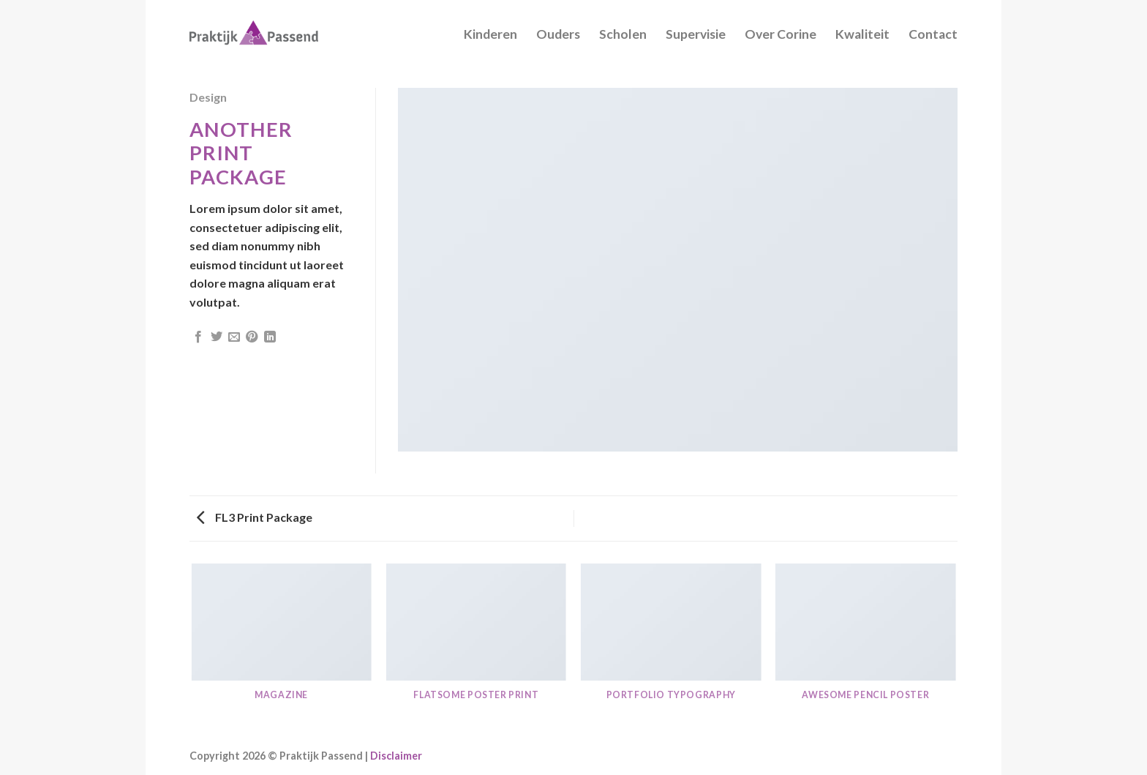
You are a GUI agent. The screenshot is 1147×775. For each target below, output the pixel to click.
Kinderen (490, 34)
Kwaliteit (862, 34)
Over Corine (780, 34)
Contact (933, 34)
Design (208, 97)
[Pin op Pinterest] (251, 337)
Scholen (623, 34)
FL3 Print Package (254, 517)
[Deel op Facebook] (198, 337)
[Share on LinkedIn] (270, 337)
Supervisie (696, 34)
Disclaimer (396, 755)
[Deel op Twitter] (216, 337)
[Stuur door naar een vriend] (234, 337)
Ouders (558, 34)
